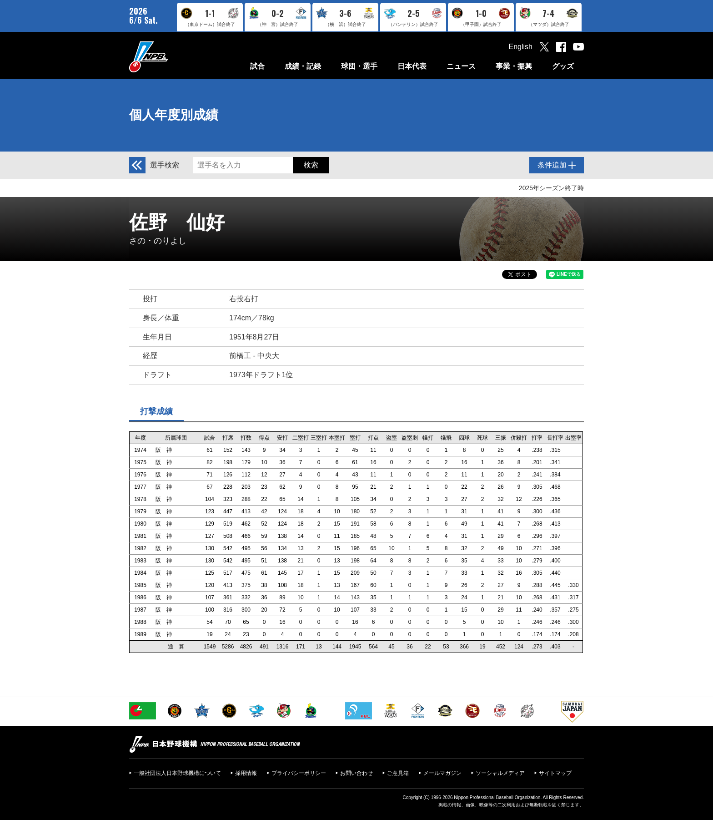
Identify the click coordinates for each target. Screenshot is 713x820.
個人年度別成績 (173, 115)
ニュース (461, 66)
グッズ (563, 66)
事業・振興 (514, 66)
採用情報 (246, 773)
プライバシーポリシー (298, 773)
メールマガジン (442, 773)
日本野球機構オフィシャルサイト (171, 56)
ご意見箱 (398, 773)
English (520, 47)
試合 (257, 66)
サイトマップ (555, 773)
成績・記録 (303, 66)
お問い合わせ (356, 773)
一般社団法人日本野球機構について (177, 773)
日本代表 (412, 66)
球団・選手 (359, 66)
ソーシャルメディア (500, 773)
